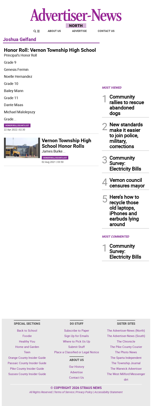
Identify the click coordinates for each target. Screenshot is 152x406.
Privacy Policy (84, 392)
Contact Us (106, 31)
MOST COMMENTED (115, 236)
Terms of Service (64, 392)
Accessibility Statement (108, 392)
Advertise (79, 31)
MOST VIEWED (111, 87)
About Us (54, 31)
